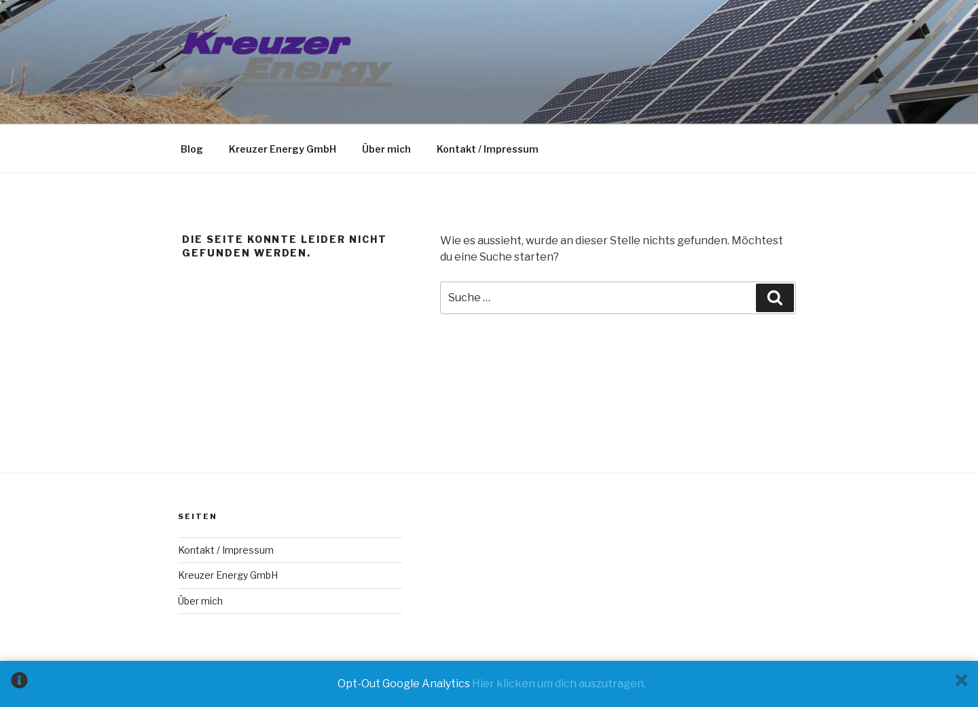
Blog (192, 149)
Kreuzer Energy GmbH (282, 149)
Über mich (386, 149)
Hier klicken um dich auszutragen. (559, 683)
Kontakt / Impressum (488, 149)
